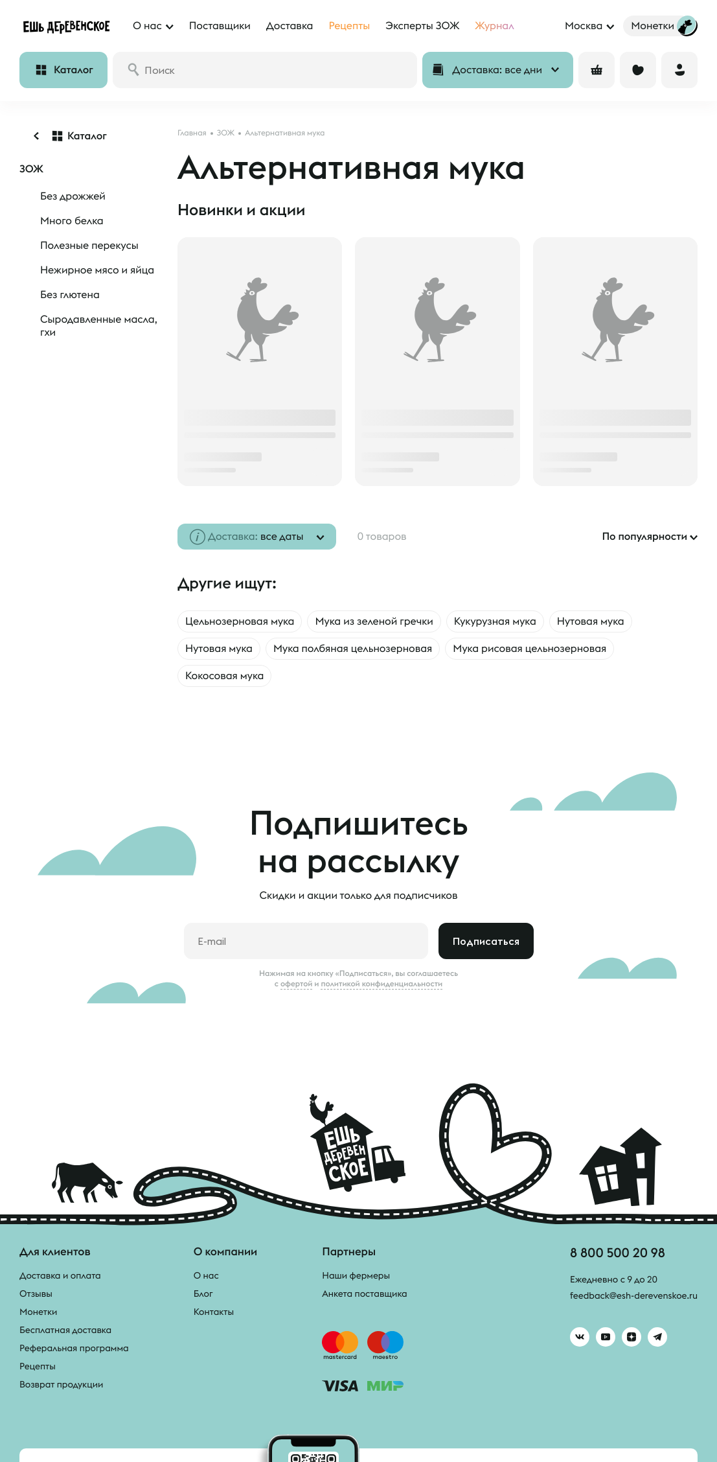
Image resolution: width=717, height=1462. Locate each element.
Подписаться (486, 941)
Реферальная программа (74, 1348)
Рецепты (37, 1366)
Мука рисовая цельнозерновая (529, 649)
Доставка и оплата (60, 1275)
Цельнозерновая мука (239, 621)
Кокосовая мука (224, 676)
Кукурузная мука (495, 621)
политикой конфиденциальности (381, 983)
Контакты (214, 1311)
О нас (206, 1275)
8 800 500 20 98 (617, 1252)
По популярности (644, 536)
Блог (203, 1293)
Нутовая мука (590, 621)
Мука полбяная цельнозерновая (352, 649)
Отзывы (35, 1293)
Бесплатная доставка (65, 1330)
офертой (296, 983)
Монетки (38, 1311)
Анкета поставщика (364, 1293)
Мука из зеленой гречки (374, 621)
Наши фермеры (356, 1275)
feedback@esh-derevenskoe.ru (634, 1295)
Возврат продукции (61, 1384)
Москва (583, 26)
